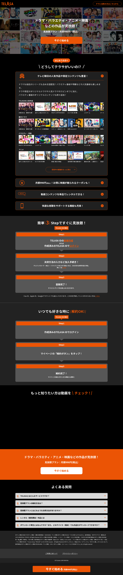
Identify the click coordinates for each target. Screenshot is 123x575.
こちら (64, 267)
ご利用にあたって (51, 553)
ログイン (74, 245)
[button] (101, 108)
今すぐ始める (61, 40)
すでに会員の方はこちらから (107, 3)
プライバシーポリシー (70, 553)
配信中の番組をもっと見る (61, 169)
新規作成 (68, 240)
